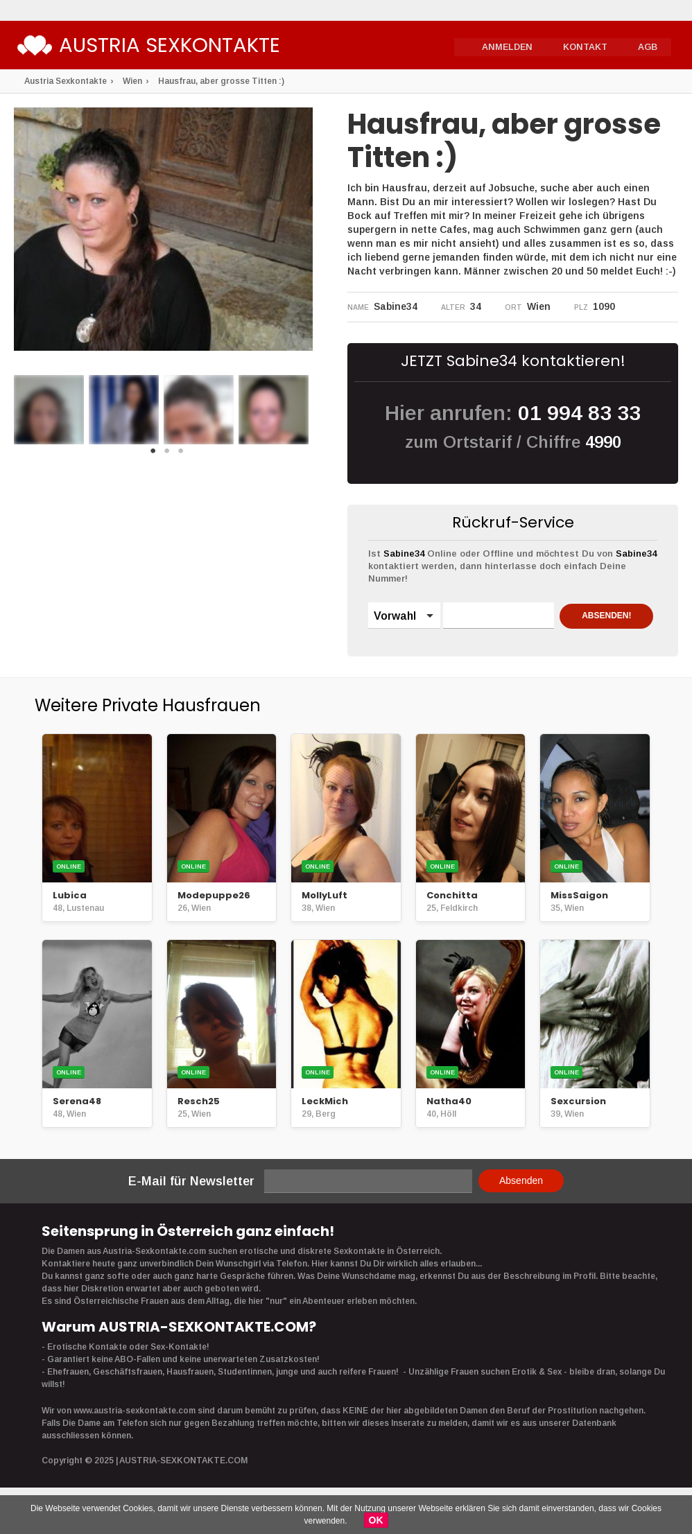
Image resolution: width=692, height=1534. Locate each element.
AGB (648, 46)
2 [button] (167, 455)
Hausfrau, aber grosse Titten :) (221, 81)
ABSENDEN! (422, 651)
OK (376, 1520)
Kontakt (586, 46)
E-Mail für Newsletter (191, 1207)
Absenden (521, 1206)
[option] (49, 409)
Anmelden (511, 46)
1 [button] (153, 455)
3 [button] (181, 455)
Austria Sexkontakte (182, 46)
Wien (132, 81)
